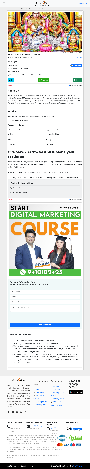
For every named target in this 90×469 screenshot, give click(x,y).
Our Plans (57, 389)
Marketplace (40, 405)
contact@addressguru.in (38, 426)
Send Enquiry (45, 324)
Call (11, 80)
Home (10, 9)
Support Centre (55, 428)
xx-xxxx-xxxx (14, 426)
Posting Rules (41, 401)
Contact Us (39, 392)
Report (11, 85)
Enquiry (77, 80)
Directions (78, 57)
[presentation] (45, 317)
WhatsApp (43, 80)
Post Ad (56, 386)
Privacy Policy (58, 398)
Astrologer (17, 9)
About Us (39, 389)
